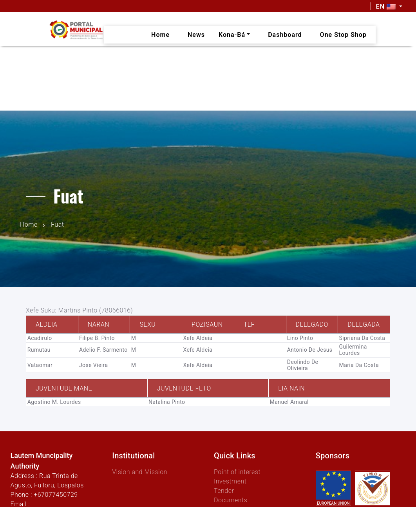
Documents (230, 500)
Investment (230, 481)
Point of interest (237, 472)
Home (29, 224)
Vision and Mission (139, 472)
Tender (224, 490)
